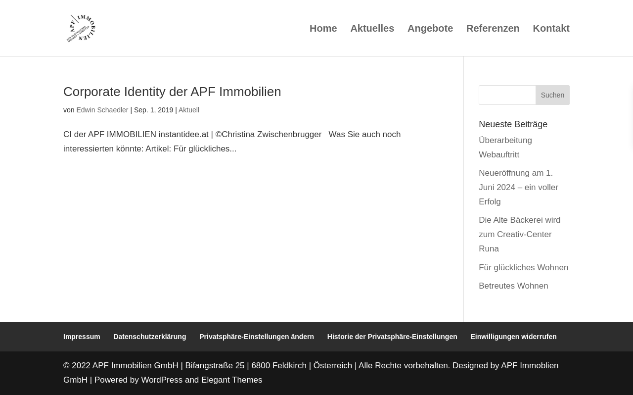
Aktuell (189, 110)
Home (323, 29)
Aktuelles (372, 29)
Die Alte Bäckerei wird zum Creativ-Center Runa (519, 234)
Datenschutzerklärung (149, 337)
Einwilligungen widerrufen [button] (514, 337)
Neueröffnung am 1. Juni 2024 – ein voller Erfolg (518, 187)
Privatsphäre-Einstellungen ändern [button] (256, 337)
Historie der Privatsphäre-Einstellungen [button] (392, 337)
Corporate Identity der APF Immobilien (172, 91)
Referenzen (493, 29)
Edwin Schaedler (102, 110)
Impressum (81, 337)
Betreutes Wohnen (513, 286)
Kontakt (551, 29)
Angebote (430, 29)
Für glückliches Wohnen (523, 267)
